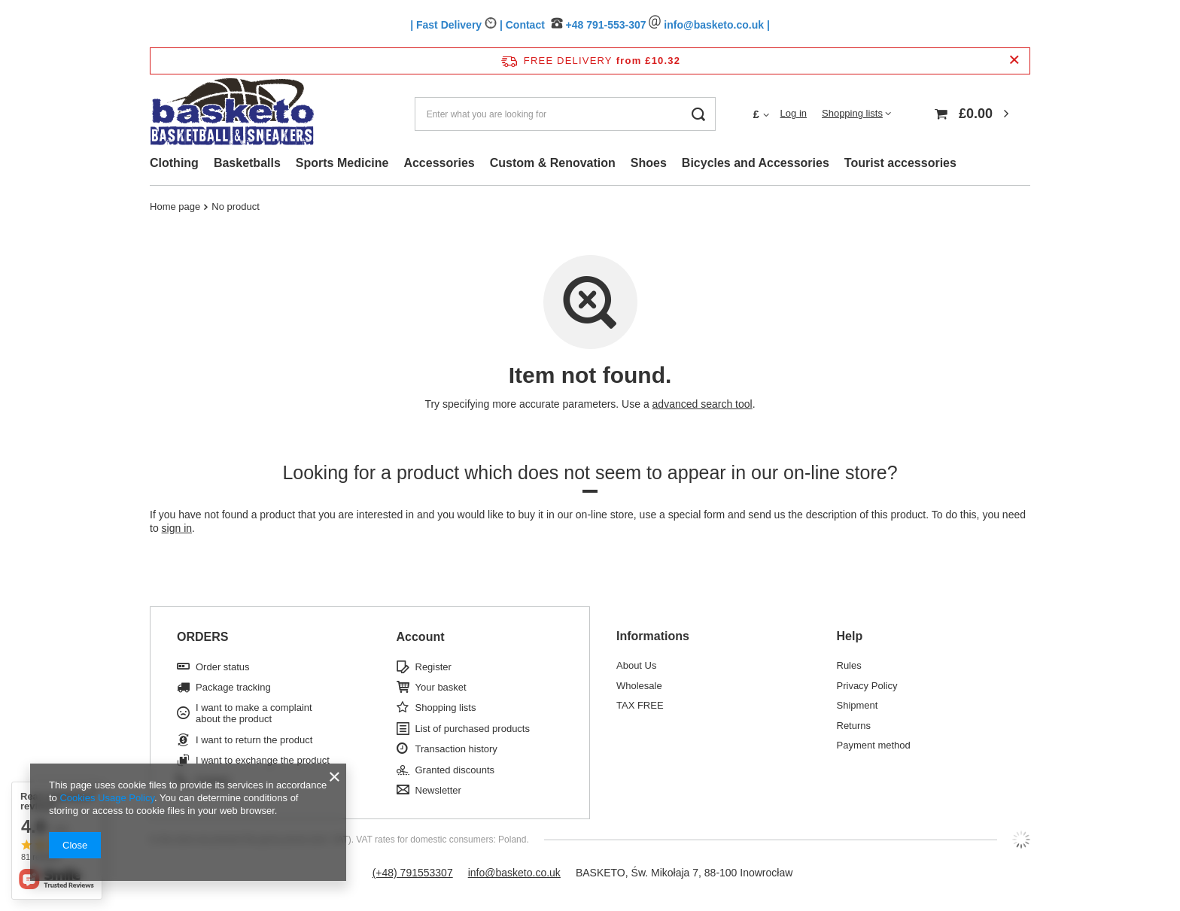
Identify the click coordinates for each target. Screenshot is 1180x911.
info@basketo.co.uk (514, 873)
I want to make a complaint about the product (254, 713)
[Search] (699, 114)
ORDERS (202, 636)
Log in (793, 113)
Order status (223, 667)
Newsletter (438, 790)
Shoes (649, 162)
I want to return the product (254, 740)
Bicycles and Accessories (755, 162)
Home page (175, 206)
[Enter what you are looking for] (565, 114)
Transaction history (456, 749)
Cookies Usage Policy (106, 797)
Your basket (441, 687)
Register (433, 667)
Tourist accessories (900, 162)
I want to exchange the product (263, 760)
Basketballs (247, 162)
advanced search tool (702, 404)
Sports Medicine (342, 162)
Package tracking (233, 687)
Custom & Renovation (553, 162)
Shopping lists (852, 113)
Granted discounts (455, 770)
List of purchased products (472, 728)
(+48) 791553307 (413, 873)
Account (421, 636)
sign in (177, 528)
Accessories (438, 162)
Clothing (174, 162)
